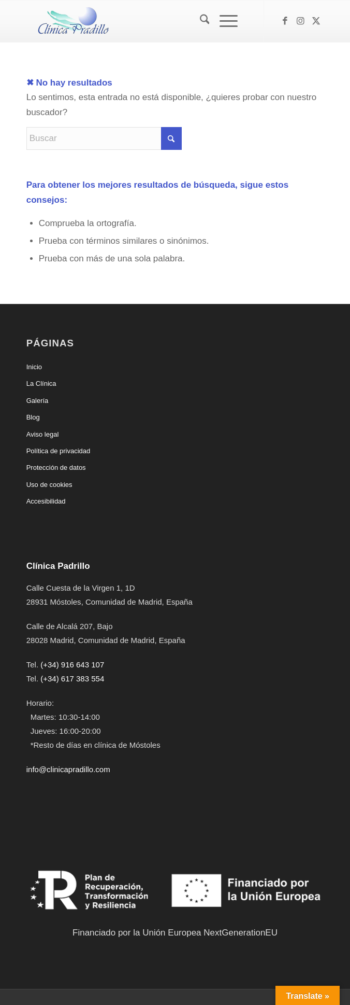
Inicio (34, 367)
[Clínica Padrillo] (145, 21)
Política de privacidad (58, 451)
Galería (37, 400)
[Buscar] (199, 21)
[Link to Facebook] (285, 21)
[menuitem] (199, 21)
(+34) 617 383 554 (72, 678)
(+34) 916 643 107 (72, 664)
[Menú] (223, 21)
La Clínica (41, 383)
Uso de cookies (49, 484)
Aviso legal (42, 434)
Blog (33, 417)
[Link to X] (316, 21)
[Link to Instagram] (300, 21)
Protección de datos (56, 467)
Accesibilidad (46, 501)
